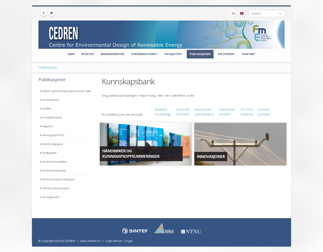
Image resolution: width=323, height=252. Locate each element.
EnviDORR (183, 109)
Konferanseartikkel (55, 162)
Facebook (44, 13)
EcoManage (163, 114)
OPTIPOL (247, 109)
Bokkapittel (50, 153)
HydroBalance (204, 114)
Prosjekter (174, 54)
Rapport (48, 126)
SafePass (247, 114)
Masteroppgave (53, 144)
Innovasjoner (51, 100)
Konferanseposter (54, 170)
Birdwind (161, 109)
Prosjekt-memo (52, 117)
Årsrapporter (51, 197)
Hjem (71, 54)
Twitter (51, 13)
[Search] (267, 13)
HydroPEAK (227, 109)
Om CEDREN (226, 54)
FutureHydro (203, 109)
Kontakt (248, 54)
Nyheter (87, 54)
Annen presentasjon (56, 188)
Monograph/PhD (53, 135)
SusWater (264, 114)
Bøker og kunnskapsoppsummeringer (67, 91)
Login (129, 241)
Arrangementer (112, 54)
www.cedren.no (90, 241)
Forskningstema (144, 54)
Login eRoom (114, 241)
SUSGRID (263, 109)
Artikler (47, 108)
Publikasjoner (200, 54)
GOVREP (225, 114)
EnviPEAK (182, 114)
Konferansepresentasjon (59, 179)
